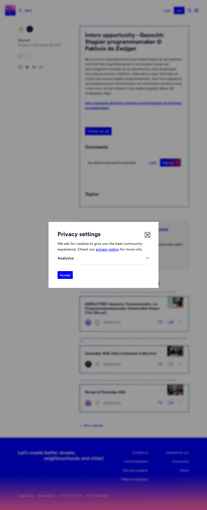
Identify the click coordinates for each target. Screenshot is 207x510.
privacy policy (107, 249)
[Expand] (103, 258)
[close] (147, 234)
